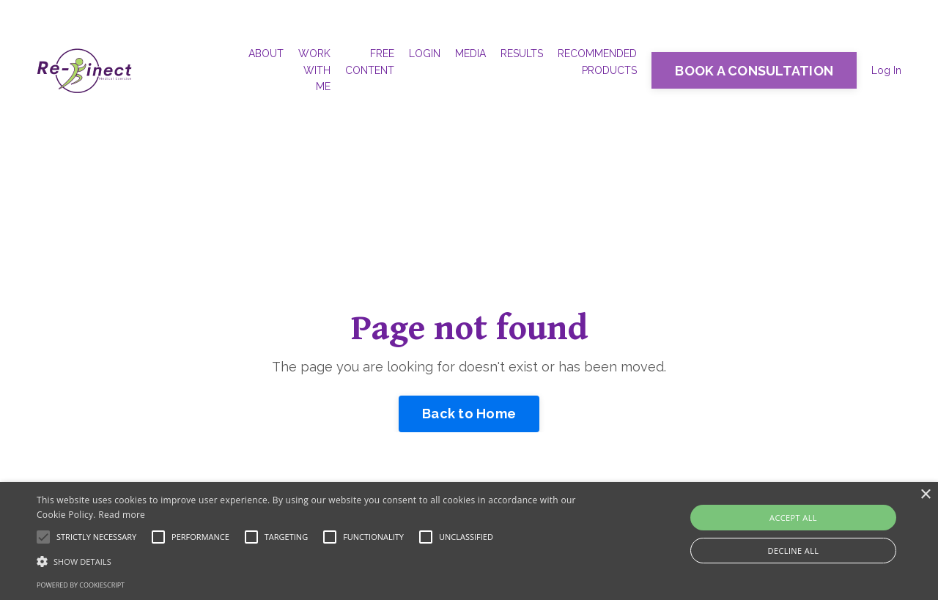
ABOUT (266, 53)
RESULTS (522, 53)
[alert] (469, 541)
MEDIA (470, 53)
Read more (121, 514)
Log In (886, 70)
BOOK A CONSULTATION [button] (754, 70)
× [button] (925, 494)
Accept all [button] (793, 517)
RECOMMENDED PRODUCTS (597, 61)
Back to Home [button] (469, 413)
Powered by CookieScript (81, 585)
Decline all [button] (793, 550)
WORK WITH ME (314, 70)
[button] (318, 561)
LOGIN (424, 53)
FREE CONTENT (369, 61)
